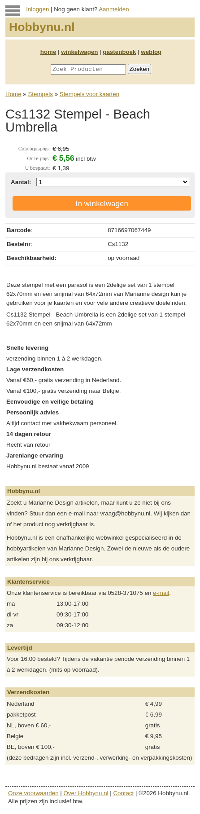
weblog (151, 51)
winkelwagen (79, 51)
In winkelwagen (101, 203)
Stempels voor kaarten (89, 94)
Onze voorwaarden (33, 793)
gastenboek (119, 51)
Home (13, 94)
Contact (123, 793)
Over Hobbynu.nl (86, 793)
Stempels (40, 94)
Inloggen (37, 9)
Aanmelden (114, 9)
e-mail (161, 593)
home (48, 51)
